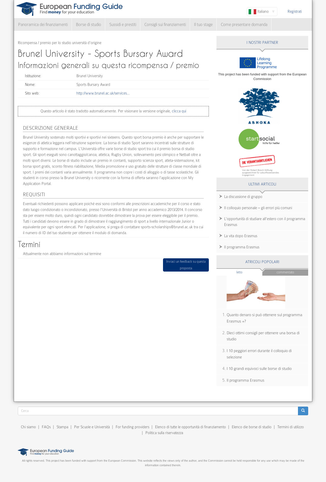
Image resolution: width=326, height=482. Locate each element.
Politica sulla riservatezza (164, 433)
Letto (249, 272)
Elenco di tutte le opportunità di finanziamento (190, 427)
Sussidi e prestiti (122, 24)
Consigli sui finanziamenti (165, 24)
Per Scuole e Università (92, 427)
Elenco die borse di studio (251, 427)
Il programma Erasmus (241, 247)
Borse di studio (88, 24)
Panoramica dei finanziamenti (43, 24)
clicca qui (178, 111)
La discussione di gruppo (243, 197)
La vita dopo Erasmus (240, 236)
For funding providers (132, 427)
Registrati (295, 11)
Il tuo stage (203, 24)
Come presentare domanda (244, 24)
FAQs (46, 427)
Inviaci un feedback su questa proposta (186, 265)
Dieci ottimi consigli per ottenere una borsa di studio (263, 336)
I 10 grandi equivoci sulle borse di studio (259, 368)
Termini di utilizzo (290, 427)
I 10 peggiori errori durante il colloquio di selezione (259, 354)
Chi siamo (28, 427)
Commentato (285, 272)
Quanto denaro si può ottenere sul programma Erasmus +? (264, 318)
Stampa (62, 427)
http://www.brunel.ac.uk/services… (103, 93)
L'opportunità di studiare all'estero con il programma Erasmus (264, 222)
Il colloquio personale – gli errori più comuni (258, 208)
